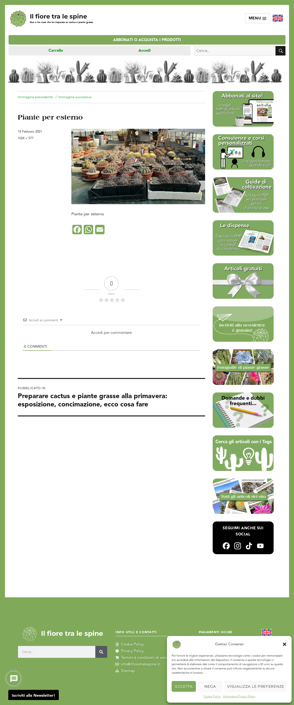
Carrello (56, 51)
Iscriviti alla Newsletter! (33, 696)
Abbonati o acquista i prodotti (147, 40)
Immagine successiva (75, 97)
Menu (258, 18)
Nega (210, 686)
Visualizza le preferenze (255, 686)
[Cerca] (101, 652)
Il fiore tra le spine (58, 16)
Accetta (184, 686)
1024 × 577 (25, 138)
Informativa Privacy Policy (239, 696)
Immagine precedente (35, 97)
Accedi (144, 51)
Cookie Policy (212, 696)
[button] (284, 644)
